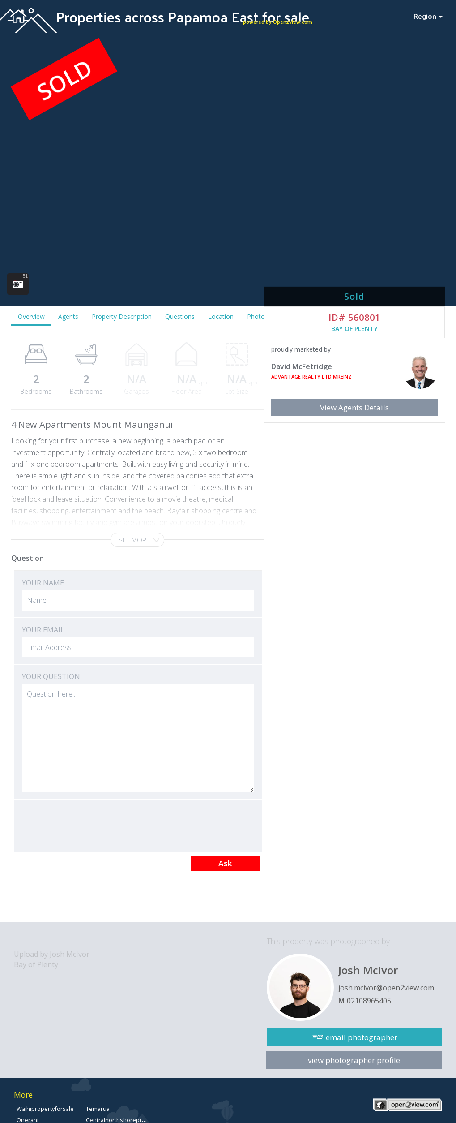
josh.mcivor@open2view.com (386, 988)
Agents (68, 316)
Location (221, 316)
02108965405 (369, 1001)
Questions (180, 316)
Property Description (122, 316)
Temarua (98, 1109)
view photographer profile (354, 1060)
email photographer (361, 1037)
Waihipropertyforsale (45, 1109)
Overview (31, 316)
